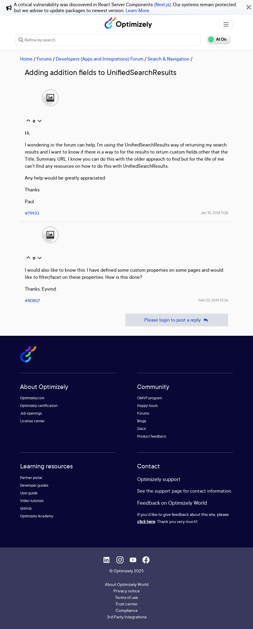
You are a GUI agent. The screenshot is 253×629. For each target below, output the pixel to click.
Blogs (141, 420)
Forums (44, 59)
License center (32, 420)
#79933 (32, 213)
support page (168, 491)
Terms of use (126, 597)
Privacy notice (126, 591)
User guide (29, 493)
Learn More (137, 10)
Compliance (127, 610)
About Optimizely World (126, 584)
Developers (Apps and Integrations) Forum (99, 59)
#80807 (32, 300)
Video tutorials (32, 500)
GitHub (26, 508)
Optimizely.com (32, 397)
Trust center (126, 604)
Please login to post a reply (176, 320)
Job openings (31, 413)
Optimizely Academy (36, 516)
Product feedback (151, 436)
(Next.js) (162, 4)
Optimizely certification (39, 405)
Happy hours (147, 405)
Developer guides (34, 485)
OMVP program (149, 397)
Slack (141, 428)
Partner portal (31, 477)
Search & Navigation (168, 59)
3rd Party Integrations (127, 617)
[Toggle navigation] (226, 24)
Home (26, 59)
